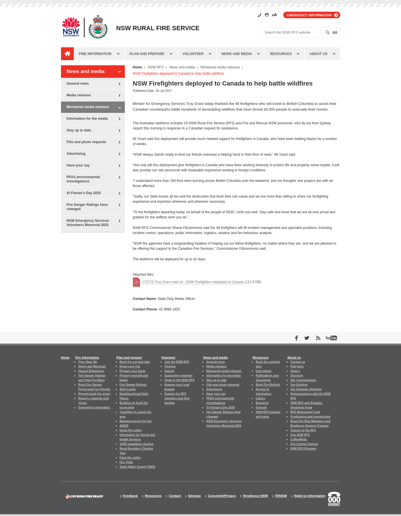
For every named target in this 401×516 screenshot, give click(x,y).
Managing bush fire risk (136, 421)
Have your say (78, 165)
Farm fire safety (130, 457)
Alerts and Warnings (92, 366)
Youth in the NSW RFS (179, 380)
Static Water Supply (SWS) (138, 466)
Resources (281, 54)
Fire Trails (126, 462)
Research (262, 403)
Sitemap (194, 495)
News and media (236, 54)
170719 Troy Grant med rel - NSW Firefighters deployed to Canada (193, 282)
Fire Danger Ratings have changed (87, 207)
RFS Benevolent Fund (305, 412)
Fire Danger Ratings (133, 384)
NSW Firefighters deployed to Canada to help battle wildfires (178, 74)
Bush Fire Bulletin (268, 384)
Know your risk (130, 366)
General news (78, 84)
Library (260, 398)
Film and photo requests (86, 142)
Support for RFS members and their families (177, 398)
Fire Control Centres (304, 444)
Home (137, 67)
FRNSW (281, 495)
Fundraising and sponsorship (310, 416)
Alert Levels (128, 389)
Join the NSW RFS (176, 361)
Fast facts (297, 366)
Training (170, 366)
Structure (296, 375)
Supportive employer (178, 375)
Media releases (79, 95)
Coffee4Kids (298, 439)
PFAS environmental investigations (83, 179)
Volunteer (192, 54)
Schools (261, 407)
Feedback (130, 495)
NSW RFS (156, 67)
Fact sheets (263, 371)
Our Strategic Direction (305, 389)
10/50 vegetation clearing (137, 444)
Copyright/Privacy (222, 495)
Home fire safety (131, 430)
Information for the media (87, 119)
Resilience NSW (255, 495)
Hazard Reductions (91, 371)
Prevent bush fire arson (94, 393)
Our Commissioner (303, 380)
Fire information (95, 54)
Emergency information (309, 15)
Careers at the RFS (303, 430)
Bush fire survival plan (135, 361)
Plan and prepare (147, 54)
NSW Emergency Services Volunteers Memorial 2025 (88, 223)
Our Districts (299, 384)
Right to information (309, 495)
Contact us (297, 361)
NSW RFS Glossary (303, 448)
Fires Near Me (87, 361)
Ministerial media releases (220, 67)
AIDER (124, 425)
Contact (175, 495)
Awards (169, 371)
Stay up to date (79, 130)
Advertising (76, 154)
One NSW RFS (300, 434)
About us (318, 54)
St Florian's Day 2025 (84, 193)
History (295, 371)
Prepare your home (133, 371)
